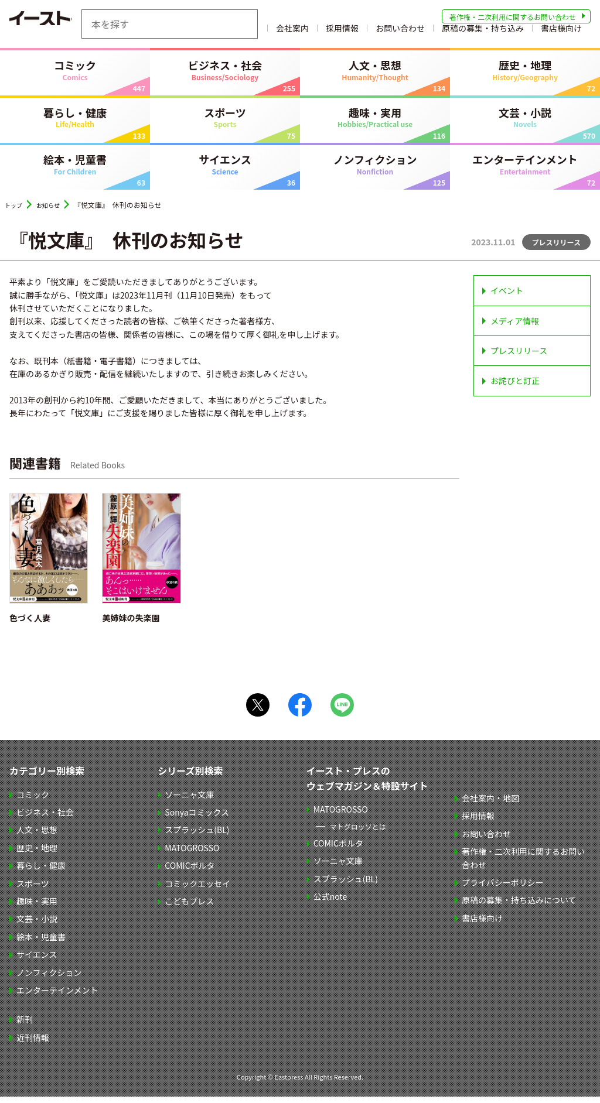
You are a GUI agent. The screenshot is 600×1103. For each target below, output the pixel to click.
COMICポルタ (189, 872)
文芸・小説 (525, 123)
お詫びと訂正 (515, 387)
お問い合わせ (458, 32)
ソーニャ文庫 (189, 801)
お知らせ (54, 212)
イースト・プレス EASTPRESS (68, 24)
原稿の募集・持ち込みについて (519, 907)
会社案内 (350, 32)
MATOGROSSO (192, 854)
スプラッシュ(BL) (197, 836)
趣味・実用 (375, 123)
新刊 (24, 1026)
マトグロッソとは (358, 833)
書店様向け (561, 41)
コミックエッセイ (197, 890)
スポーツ (225, 123)
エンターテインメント (525, 171)
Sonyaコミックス (197, 818)
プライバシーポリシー (503, 889)
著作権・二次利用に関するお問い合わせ (512, 17)
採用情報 (400, 32)
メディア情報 (514, 327)
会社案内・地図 (490, 804)
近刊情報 (32, 1044)
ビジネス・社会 (225, 76)
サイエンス (225, 171)
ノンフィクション (375, 171)
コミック (75, 76)
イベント (506, 297)
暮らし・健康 (75, 123)
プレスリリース (518, 357)
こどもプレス (189, 907)
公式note (330, 903)
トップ (15, 212)
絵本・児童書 (75, 171)
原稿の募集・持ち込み (541, 32)
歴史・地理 (525, 76)
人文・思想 (375, 76)
